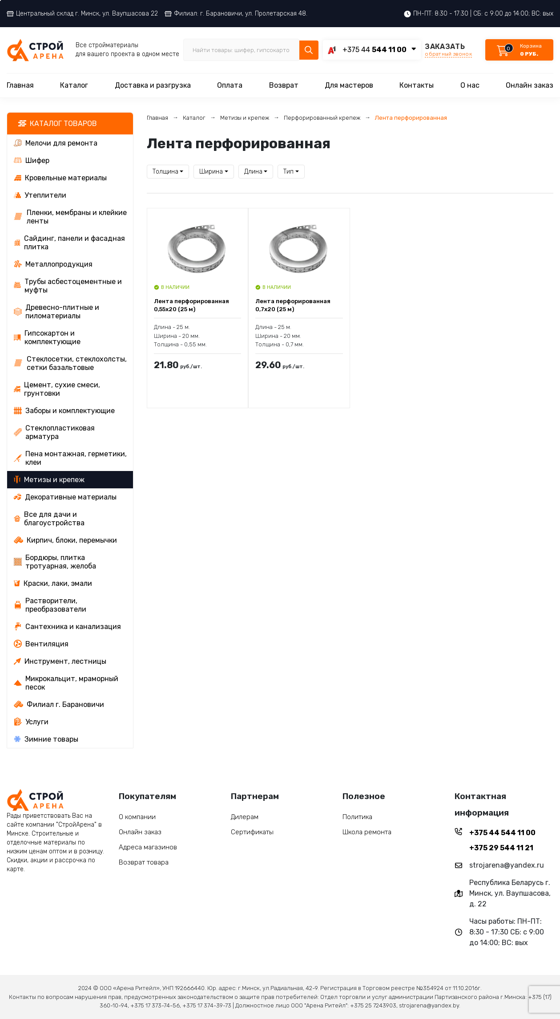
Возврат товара (144, 862)
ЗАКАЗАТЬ (448, 49)
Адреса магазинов (148, 847)
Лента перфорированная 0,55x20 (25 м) (191, 305)
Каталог (74, 85)
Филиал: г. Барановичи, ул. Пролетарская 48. (236, 13)
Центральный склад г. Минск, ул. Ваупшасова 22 (82, 13)
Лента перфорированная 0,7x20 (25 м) (292, 305)
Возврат (283, 85)
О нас (469, 85)
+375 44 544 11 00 (502, 832)
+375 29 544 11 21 (501, 848)
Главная (20, 85)
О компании (137, 817)
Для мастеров (349, 85)
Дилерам (244, 817)
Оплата (229, 85)
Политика (357, 817)
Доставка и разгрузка (153, 85)
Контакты (416, 85)
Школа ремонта (366, 832)
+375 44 (374, 49)
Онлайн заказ (529, 85)
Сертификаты (252, 832)
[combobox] (168, 172)
